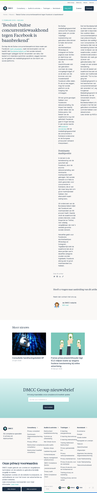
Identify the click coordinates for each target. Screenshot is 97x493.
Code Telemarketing (84, 462)
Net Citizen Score (50, 442)
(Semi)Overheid (82, 447)
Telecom (80, 444)
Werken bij (78, 2)
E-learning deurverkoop (68, 436)
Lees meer (15, 484)
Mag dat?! (68, 8)
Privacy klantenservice (68, 459)
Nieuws (85, 2)
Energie (79, 434)
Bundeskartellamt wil (18, 51)
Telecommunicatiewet (84, 465)
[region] (22, 476)
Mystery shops (49, 448)
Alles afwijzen (12, 489)
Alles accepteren (32, 489)
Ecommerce (81, 431)
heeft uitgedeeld (16, 49)
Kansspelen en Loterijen (85, 441)
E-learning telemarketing (69, 439)
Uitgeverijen (81, 450)
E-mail (65, 305)
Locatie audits (48, 445)
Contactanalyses (49, 454)
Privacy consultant (33, 431)
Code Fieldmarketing (84, 459)
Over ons (91, 2)
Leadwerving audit (50, 451)
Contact (89, 8)
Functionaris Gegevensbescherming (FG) (34, 436)
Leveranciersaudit (50, 468)
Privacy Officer (32, 442)
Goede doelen (81, 437)
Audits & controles (34, 8)
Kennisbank (56, 8)
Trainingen (46, 8)
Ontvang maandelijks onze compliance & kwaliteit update (48, 395)
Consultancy (21, 8)
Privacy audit (48, 471)
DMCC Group (70, 2)
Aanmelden (48, 407)
